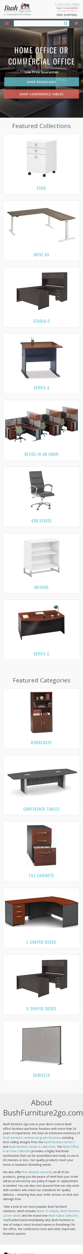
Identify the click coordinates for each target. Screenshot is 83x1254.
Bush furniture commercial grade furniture (31, 1138)
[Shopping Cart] (76, 23)
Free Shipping (67, 15)
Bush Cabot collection (63, 1215)
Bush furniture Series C (59, 1142)
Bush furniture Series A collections (32, 1147)
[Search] (66, 23)
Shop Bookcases (41, 82)
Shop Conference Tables (42, 94)
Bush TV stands (48, 1211)
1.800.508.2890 (67, 4)
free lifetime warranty (37, 1172)
